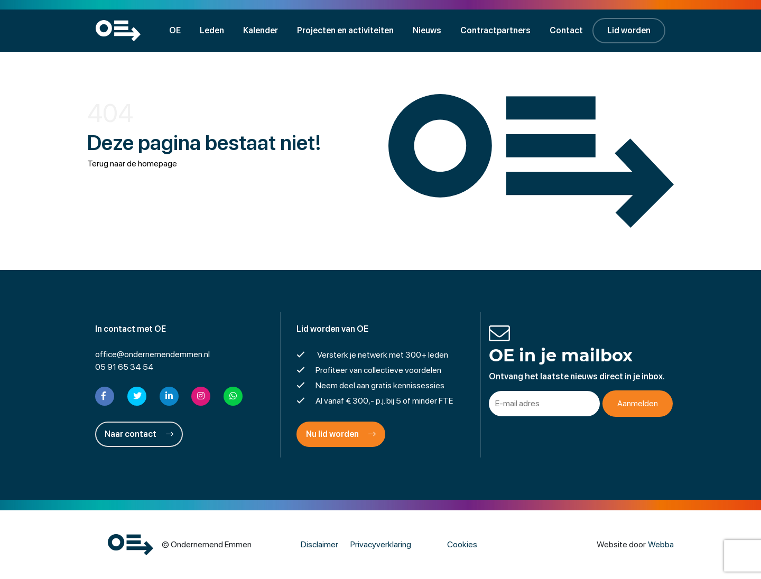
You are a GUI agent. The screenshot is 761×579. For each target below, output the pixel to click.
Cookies (462, 544)
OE (175, 30)
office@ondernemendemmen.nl (152, 354)
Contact (566, 30)
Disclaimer (319, 544)
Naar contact (139, 434)
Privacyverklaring (380, 544)
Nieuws (427, 30)
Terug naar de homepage (132, 163)
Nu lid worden (341, 434)
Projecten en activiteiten (345, 30)
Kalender (260, 30)
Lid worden (629, 30)
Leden (212, 30)
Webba (661, 544)
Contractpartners (495, 30)
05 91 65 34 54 (124, 367)
